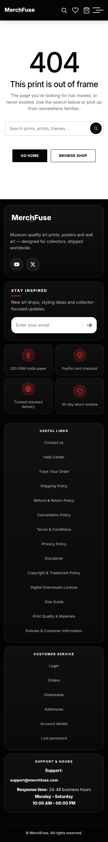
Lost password (54, 738)
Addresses (54, 709)
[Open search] (64, 10)
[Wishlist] (75, 10)
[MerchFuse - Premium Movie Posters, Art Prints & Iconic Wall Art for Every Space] (19, 10)
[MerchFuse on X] (32, 264)
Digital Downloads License (54, 587)
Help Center (54, 457)
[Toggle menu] (99, 10)
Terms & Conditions (54, 529)
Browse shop (73, 155)
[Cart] (87, 10)
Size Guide (54, 601)
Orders (54, 680)
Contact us (53, 442)
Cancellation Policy (54, 514)
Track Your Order (54, 471)
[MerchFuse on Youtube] (16, 264)
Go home (30, 155)
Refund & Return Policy (54, 500)
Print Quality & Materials (54, 616)
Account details (54, 723)
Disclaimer (54, 558)
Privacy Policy (54, 543)
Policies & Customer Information (54, 630)
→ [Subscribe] (89, 325)
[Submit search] (96, 128)
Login (54, 665)
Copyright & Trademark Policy (54, 572)
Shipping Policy (53, 486)
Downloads (54, 694)
